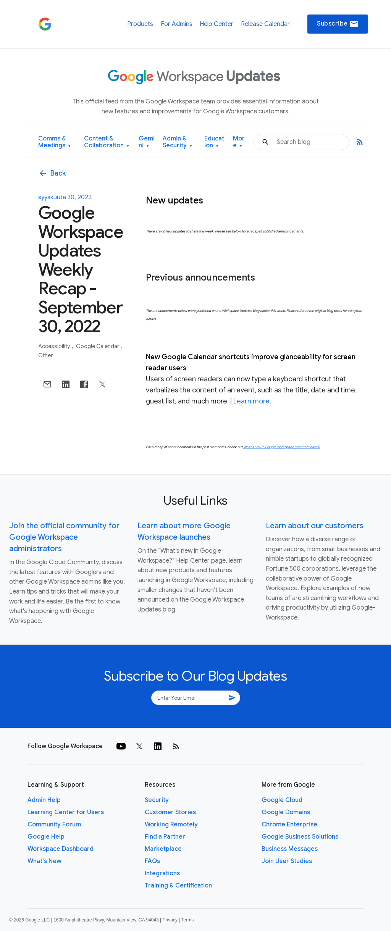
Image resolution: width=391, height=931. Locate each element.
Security (157, 800)
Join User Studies (287, 861)
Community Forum (54, 824)
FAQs (152, 861)
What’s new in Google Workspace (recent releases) (281, 447)
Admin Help (44, 800)
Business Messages (290, 849)
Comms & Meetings (54, 142)
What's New (44, 861)
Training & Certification (178, 885)
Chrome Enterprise (289, 824)
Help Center (216, 24)
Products (140, 24)
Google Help (46, 837)
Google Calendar (98, 346)
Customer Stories (170, 812)
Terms (187, 920)
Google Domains (286, 812)
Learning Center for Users (65, 812)
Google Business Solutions (300, 837)
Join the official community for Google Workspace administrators (64, 537)
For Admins (176, 24)
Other (45, 355)
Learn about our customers (315, 526)
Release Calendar (265, 24)
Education (214, 142)
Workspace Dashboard (60, 849)
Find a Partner (165, 837)
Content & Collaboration (106, 142)
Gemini (147, 142)
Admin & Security (177, 142)
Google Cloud (282, 800)
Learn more (251, 401)
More (239, 142)
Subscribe (338, 24)
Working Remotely (171, 824)
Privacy (170, 920)
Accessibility (54, 346)
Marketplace (163, 849)
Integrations (162, 873)
